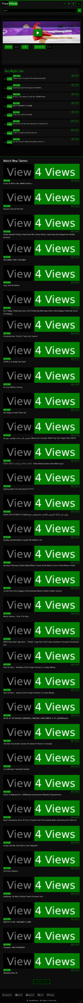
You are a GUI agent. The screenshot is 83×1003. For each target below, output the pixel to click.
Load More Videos (41, 982)
